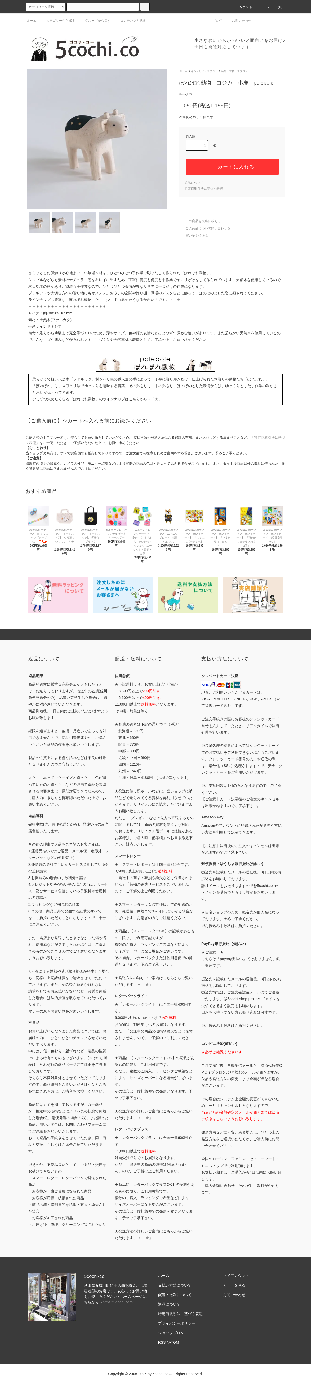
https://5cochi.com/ (118, 1302)
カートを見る (234, 1285)
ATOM (174, 1342)
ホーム (32, 21)
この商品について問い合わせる (204, 228)
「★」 (178, 300)
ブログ (214, 21)
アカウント (241, 7)
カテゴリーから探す (57, 21)
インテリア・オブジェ (204, 71)
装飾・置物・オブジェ (234, 71)
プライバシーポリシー (176, 1323)
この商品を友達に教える (200, 221)
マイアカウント (236, 1276)
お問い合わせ (238, 21)
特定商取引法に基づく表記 (204, 188)
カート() (272, 7)
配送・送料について (175, 1295)
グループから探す (94, 21)
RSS (162, 1342)
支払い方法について (175, 1285)
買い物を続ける (193, 236)
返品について (194, 183)
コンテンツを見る (130, 21)
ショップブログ (171, 1333)
